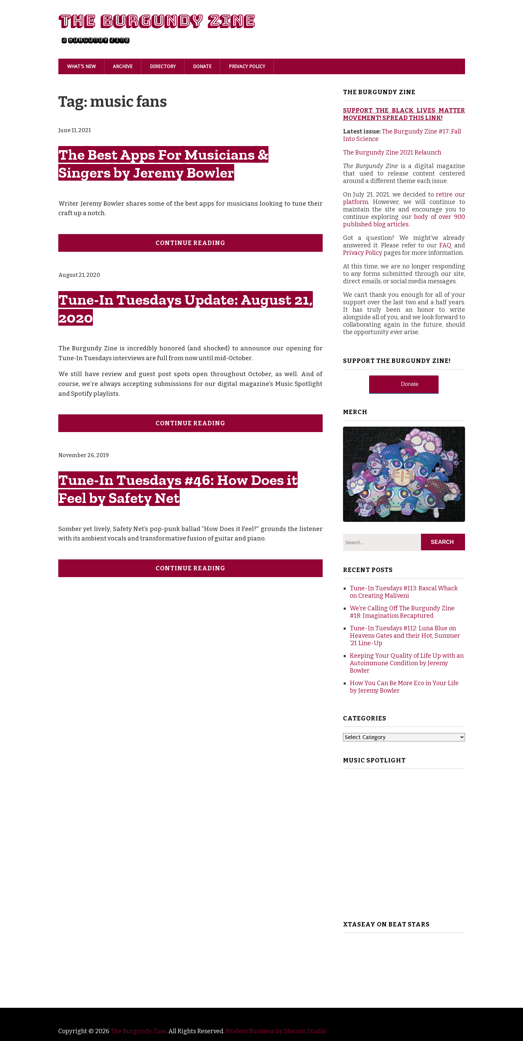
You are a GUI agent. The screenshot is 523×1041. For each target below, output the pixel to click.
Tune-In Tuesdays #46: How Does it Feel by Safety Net (178, 489)
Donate (202, 66)
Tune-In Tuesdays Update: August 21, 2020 (185, 308)
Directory (163, 66)
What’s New (81, 66)
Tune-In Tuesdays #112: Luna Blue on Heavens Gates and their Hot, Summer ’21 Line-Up (405, 636)
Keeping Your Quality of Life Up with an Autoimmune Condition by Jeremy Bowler (407, 663)
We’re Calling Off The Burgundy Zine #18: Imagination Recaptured (402, 612)
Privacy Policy (247, 66)
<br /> (404, 964)
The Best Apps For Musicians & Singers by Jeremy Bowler (163, 163)
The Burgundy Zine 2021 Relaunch (392, 152)
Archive (123, 66)
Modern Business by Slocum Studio (276, 1031)
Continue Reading (190, 243)
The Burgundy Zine (156, 21)
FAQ (445, 245)
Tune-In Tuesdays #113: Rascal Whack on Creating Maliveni (404, 592)
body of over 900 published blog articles (404, 220)
